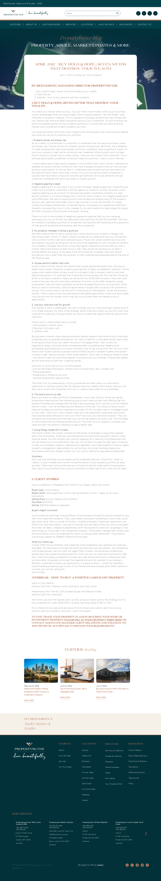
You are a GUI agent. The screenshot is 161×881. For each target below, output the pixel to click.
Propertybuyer (38, 865)
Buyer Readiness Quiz (138, 756)
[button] (146, 833)
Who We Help (65, 756)
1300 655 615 (21, 829)
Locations (87, 24)
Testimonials (134, 778)
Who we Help (106, 24)
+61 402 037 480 (55, 826)
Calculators (133, 767)
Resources (125, 24)
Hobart (85, 800)
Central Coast (88, 778)
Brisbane (86, 761)
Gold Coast (87, 784)
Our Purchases (51, 24)
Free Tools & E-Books (138, 761)
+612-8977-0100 (22, 828)
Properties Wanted (113, 756)
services (70, 24)
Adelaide (85, 795)
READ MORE (29, 700)
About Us (31, 24)
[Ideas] (100, 865)
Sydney (85, 750)
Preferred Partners (137, 772)
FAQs (131, 784)
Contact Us (144, 24)
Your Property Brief (113, 784)
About (61, 750)
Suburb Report (135, 750)
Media (107, 773)
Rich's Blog (110, 778)
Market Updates (112, 767)
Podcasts (109, 762)
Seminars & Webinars (114, 751)
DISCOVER (15, 24)
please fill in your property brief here (93, 620)
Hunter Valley (88, 772)
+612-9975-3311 (88, 826)
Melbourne (86, 756)
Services (62, 761)
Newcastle (86, 767)
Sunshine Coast (88, 789)
